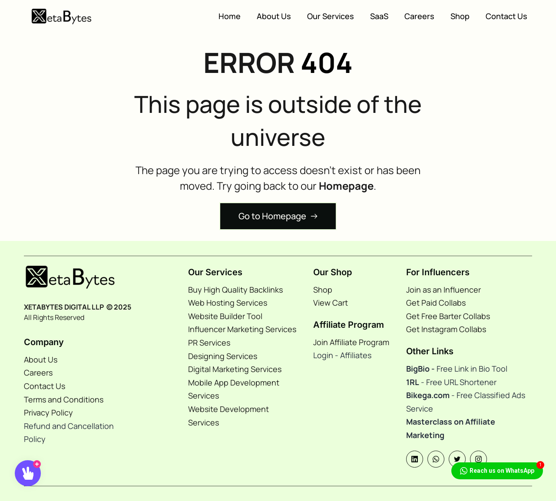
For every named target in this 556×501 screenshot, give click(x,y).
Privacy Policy (48, 412)
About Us (40, 359)
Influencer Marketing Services (242, 329)
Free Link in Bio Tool (456, 368)
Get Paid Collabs (436, 302)
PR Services (210, 342)
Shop (322, 289)
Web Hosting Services (227, 302)
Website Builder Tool (225, 316)
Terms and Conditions (63, 399)
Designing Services (222, 356)
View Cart (331, 302)
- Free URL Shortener (457, 382)
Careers (38, 372)
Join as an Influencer (443, 289)
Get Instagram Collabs (446, 329)
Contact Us (44, 386)
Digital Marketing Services (234, 369)
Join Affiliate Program (351, 342)
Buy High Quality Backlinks (235, 289)
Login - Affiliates (343, 355)
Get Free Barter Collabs (448, 316)
